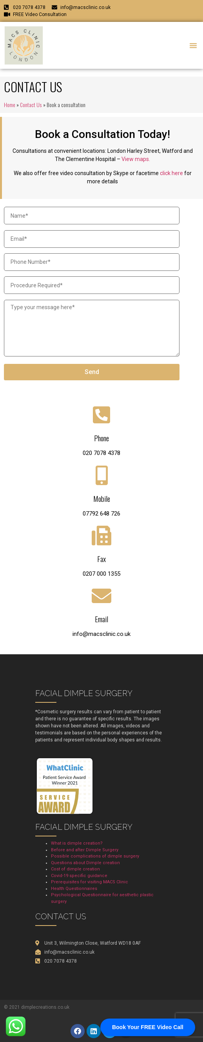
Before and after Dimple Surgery (84, 849)
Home (9, 105)
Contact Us (31, 105)
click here (171, 173)
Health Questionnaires (74, 888)
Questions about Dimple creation (85, 862)
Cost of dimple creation (75, 869)
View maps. (135, 159)
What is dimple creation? (77, 843)
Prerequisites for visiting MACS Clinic (89, 881)
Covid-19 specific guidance (79, 875)
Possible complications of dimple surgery (95, 856)
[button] (193, 45)
